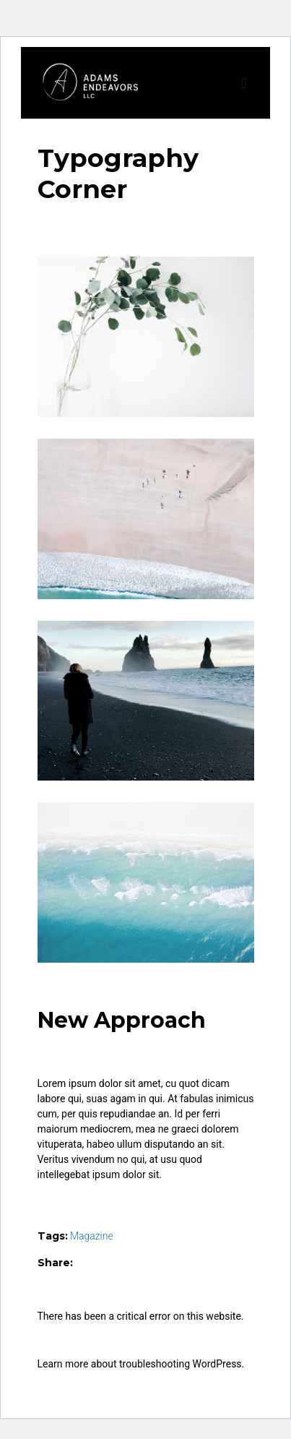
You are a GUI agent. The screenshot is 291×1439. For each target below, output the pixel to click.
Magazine (91, 1236)
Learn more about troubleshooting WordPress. (141, 1364)
